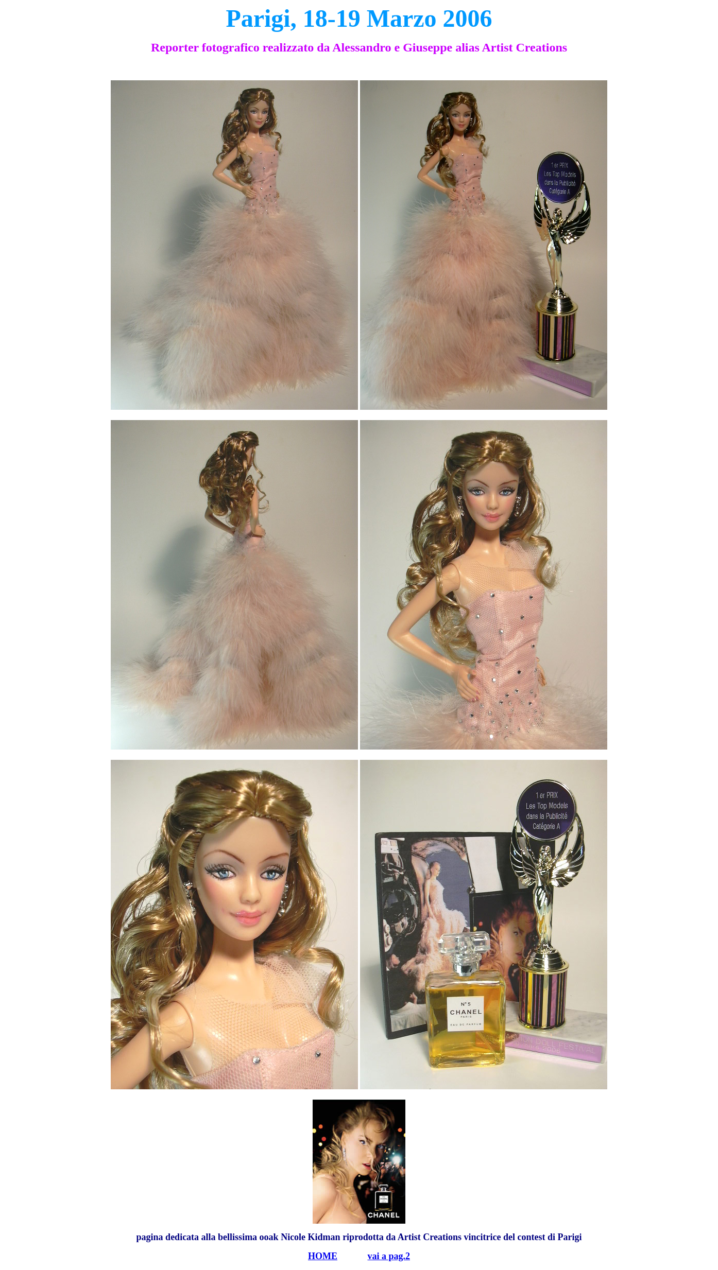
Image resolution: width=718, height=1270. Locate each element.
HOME (322, 1256)
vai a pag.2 (388, 1256)
